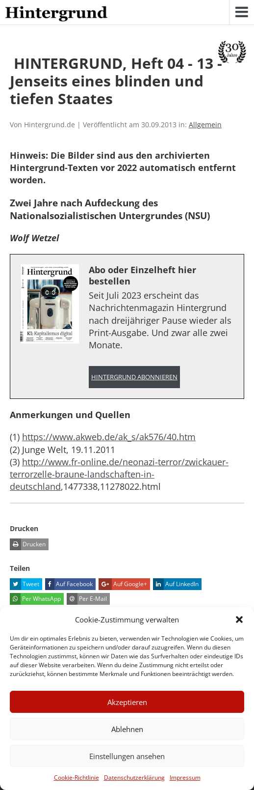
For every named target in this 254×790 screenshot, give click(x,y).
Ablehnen (127, 729)
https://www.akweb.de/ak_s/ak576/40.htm (109, 437)
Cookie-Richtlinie (76, 777)
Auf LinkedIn (176, 584)
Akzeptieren (127, 702)
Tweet (24, 584)
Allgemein (205, 124)
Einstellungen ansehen (127, 756)
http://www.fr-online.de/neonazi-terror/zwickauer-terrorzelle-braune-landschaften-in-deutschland (119, 474)
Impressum (185, 777)
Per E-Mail (87, 599)
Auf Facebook (69, 584)
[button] (239, 619)
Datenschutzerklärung (134, 777)
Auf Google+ (123, 584)
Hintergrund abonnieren (134, 377)
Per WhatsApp (35, 599)
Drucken (28, 544)
